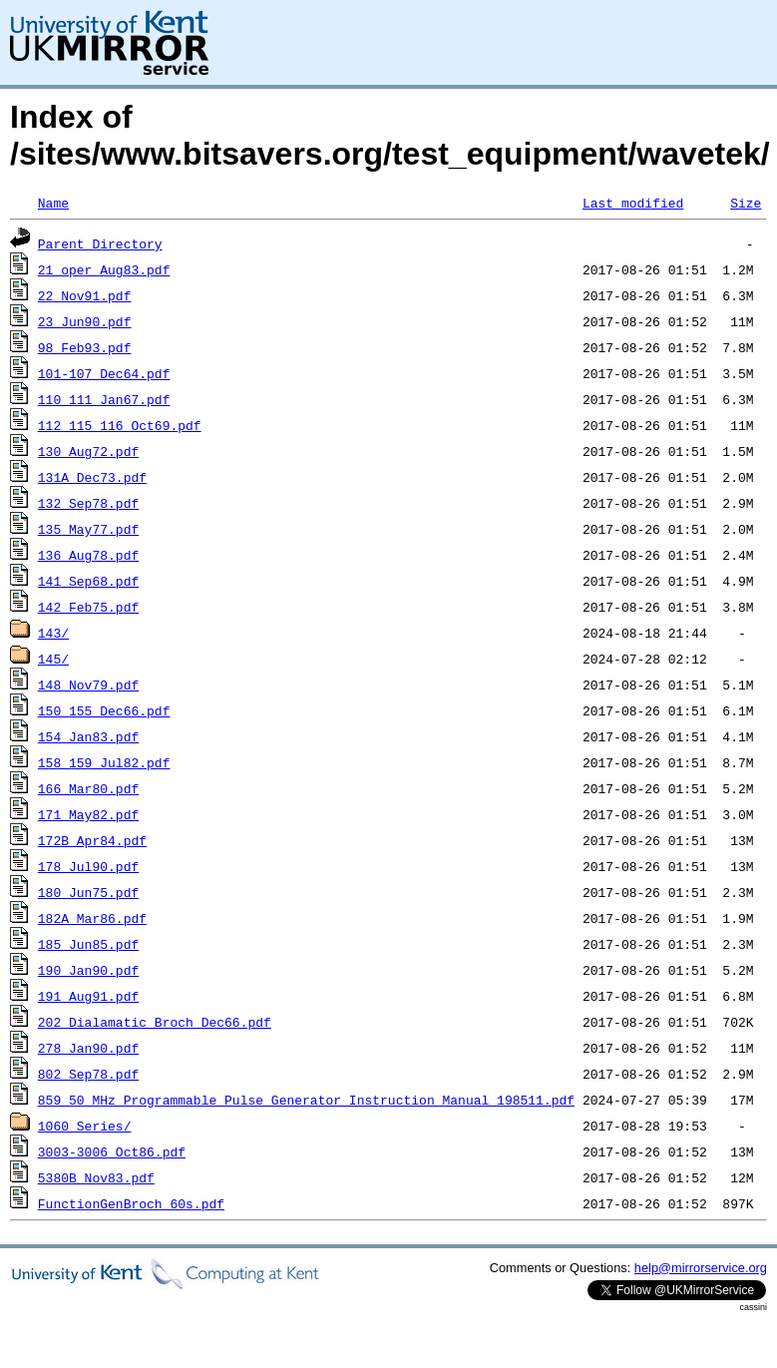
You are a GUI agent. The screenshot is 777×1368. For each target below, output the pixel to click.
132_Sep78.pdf (88, 503)
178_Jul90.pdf (88, 866)
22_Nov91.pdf (85, 295)
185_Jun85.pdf (88, 944)
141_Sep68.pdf (88, 581)
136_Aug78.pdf (88, 555)
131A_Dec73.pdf (92, 477)
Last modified (633, 203)
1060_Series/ (85, 1126)
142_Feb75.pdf (88, 607)
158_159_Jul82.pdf (104, 762)
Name (53, 203)
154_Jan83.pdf (88, 736)
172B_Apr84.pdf (92, 840)
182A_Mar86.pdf (92, 918)
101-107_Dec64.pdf (104, 373)
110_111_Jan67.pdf (104, 399)
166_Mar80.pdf (88, 788)
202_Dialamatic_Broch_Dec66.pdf (154, 1022)
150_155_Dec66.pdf (104, 710)
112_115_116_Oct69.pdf (119, 425)
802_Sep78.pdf (88, 1074)
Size (745, 203)
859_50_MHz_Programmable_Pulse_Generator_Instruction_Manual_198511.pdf (306, 1100)
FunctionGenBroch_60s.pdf (131, 1203)
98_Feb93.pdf (85, 347)
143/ (53, 633)
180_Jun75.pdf (88, 892)
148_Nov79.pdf (88, 684)
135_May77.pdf (88, 529)
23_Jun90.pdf (85, 321)
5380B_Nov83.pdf (96, 1177)
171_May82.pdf (88, 814)
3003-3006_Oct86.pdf (112, 1151)
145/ (53, 659)
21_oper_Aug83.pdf (104, 269)
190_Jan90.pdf (88, 970)
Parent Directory (100, 243)
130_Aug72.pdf (88, 451)
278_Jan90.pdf (88, 1048)
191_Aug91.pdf (88, 996)
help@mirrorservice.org (700, 1267)
